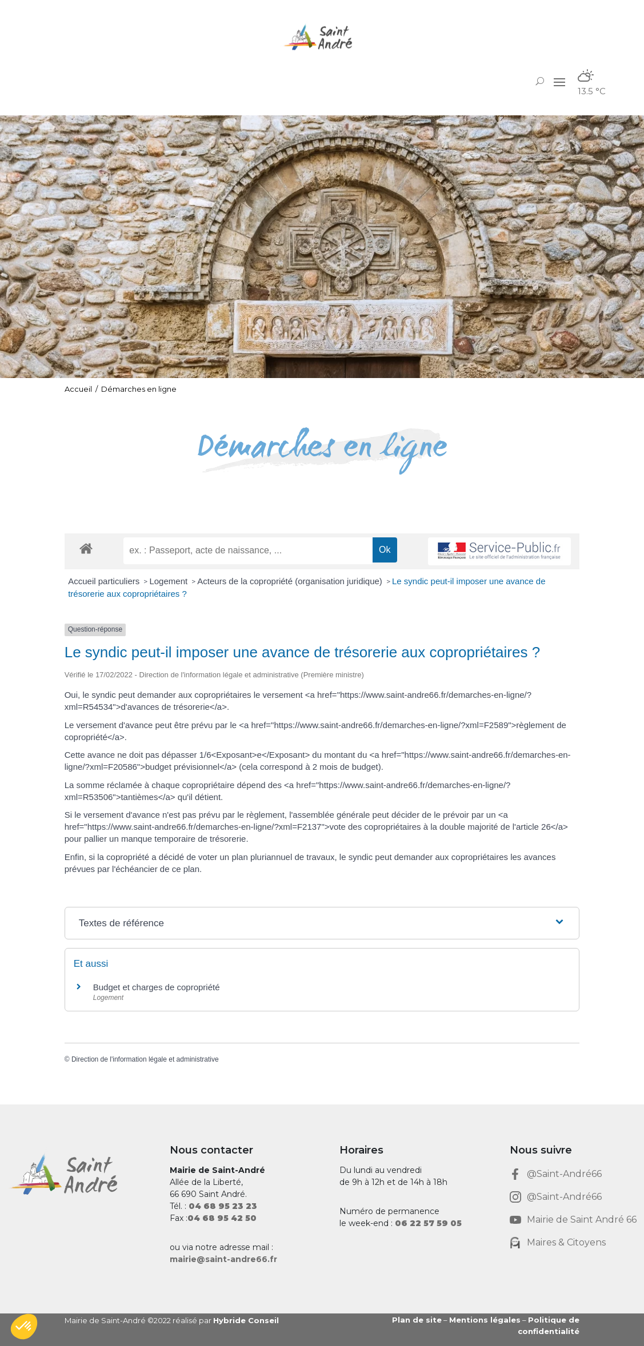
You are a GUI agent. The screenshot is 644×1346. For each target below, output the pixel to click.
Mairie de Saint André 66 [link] (582, 1219)
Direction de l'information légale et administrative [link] (145, 1059)
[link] (322, 36)
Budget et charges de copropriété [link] (156, 987)
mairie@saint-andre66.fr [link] (223, 1259)
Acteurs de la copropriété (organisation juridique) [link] (291, 581)
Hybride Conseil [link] (246, 1320)
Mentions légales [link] (485, 1319)
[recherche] (248, 550)
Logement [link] (169, 581)
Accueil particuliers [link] (105, 581)
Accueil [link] (78, 388)
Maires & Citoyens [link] (566, 1242)
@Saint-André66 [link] (564, 1173)
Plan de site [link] (417, 1319)
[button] (559, 82)
